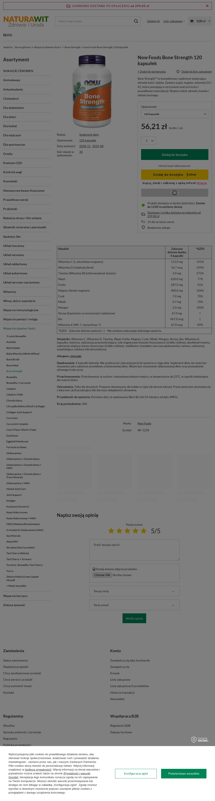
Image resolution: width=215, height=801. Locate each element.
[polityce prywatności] (38, 769)
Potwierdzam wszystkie (183, 773)
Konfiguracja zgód (136, 773)
